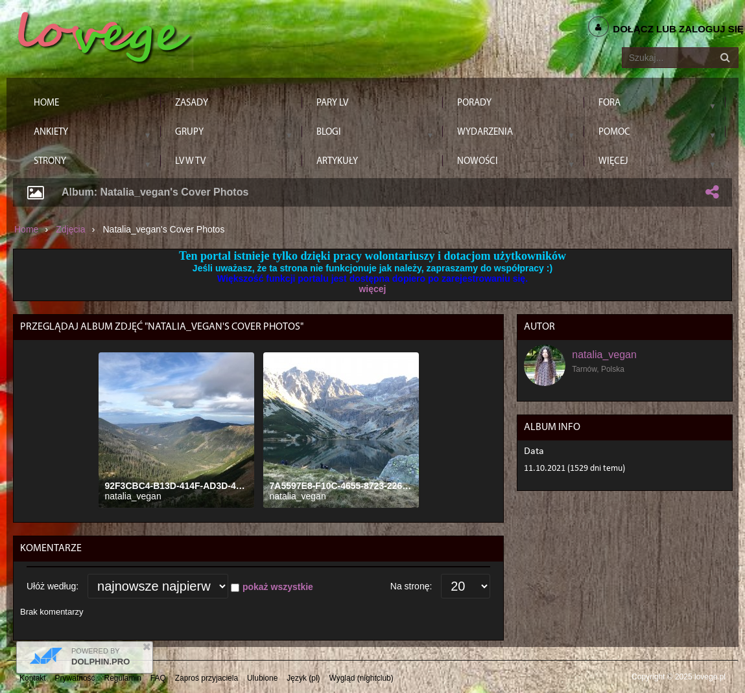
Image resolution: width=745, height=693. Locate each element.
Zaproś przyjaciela (206, 678)
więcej (372, 289)
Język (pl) (303, 678)
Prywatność (75, 678)
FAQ (158, 678)
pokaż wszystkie (277, 587)
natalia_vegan (133, 496)
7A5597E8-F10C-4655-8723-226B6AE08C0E (362, 486)
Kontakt (32, 678)
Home (26, 229)
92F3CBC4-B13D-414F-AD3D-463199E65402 (198, 486)
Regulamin (122, 678)
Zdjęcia (70, 229)
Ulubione (262, 678)
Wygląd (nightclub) (361, 678)
